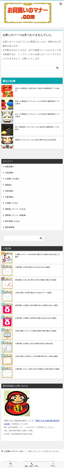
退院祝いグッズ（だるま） (16, 209)
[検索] (32, 67)
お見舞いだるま (11, 203)
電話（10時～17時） (32, 464)
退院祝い (8, 185)
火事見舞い (9, 197)
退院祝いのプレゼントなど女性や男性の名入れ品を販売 (35, 140)
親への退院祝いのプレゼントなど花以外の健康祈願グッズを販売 (37, 128)
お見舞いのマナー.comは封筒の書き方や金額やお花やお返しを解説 (37, 255)
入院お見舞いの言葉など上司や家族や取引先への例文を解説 (36, 356)
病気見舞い (9, 167)
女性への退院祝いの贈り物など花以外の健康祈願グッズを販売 (37, 89)
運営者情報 (9, 227)
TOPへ (53, 465)
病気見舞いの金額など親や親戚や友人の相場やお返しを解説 (36, 305)
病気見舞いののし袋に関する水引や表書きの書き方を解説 (35, 280)
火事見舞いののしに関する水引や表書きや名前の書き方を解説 (37, 369)
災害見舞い (9, 191)
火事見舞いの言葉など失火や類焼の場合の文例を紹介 (34, 343)
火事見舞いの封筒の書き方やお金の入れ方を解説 (32, 267)
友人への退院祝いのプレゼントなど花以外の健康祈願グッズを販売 (37, 115)
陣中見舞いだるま (12, 221)
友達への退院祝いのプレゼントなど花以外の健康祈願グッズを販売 (37, 102)
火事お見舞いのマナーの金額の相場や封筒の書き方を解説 (35, 331)
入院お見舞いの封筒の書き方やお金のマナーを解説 (33, 293)
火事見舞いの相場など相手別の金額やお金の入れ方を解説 (35, 318)
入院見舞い (9, 173)
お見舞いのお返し (12, 179)
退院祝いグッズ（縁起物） (16, 215)
